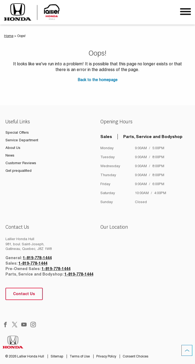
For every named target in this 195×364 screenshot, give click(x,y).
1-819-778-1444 (37, 258)
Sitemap (57, 356)
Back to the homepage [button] (97, 80)
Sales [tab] (106, 136)
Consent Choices (135, 356)
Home (8, 36)
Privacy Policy (106, 356)
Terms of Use (80, 356)
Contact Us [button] (24, 294)
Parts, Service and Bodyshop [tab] (152, 136)
